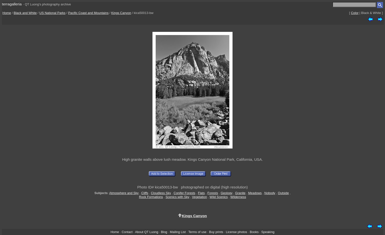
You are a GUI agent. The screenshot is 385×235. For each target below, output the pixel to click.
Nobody (269, 193)
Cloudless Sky (161, 193)
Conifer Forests (184, 193)
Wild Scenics (219, 197)
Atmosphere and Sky (124, 193)
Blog (164, 232)
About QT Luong (146, 232)
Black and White (25, 13)
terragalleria (12, 4)
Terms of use (197, 232)
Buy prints (216, 232)
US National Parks (52, 13)
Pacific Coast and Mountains (88, 13)
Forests (212, 193)
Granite (240, 193)
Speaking (268, 232)
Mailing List (178, 232)
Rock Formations (151, 197)
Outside (283, 193)
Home (6, 13)
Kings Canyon (121, 13)
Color (354, 13)
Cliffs (144, 193)
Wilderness (238, 197)
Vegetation (199, 197)
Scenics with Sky (177, 197)
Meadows (255, 193)
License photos (236, 232)
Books (254, 232)
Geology (227, 193)
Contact (127, 232)
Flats (201, 193)
